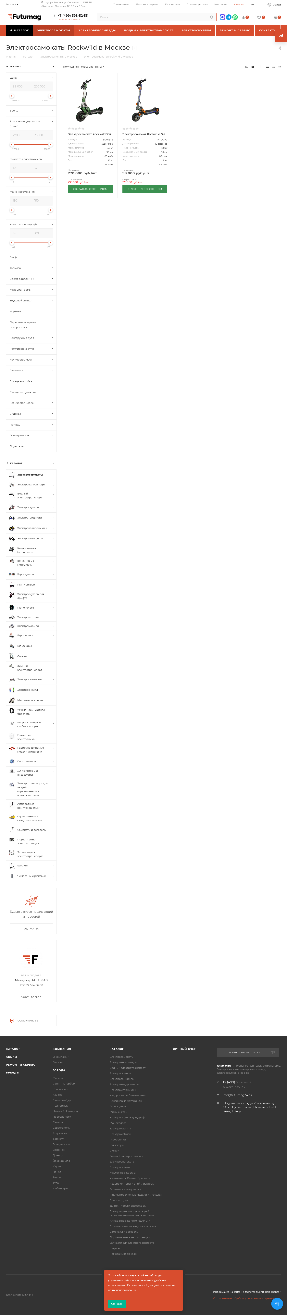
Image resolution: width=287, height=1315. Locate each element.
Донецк (58, 1155)
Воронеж (59, 1149)
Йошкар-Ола (61, 1160)
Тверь (57, 1177)
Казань (57, 1094)
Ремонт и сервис (20, 1064)
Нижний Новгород (65, 1111)
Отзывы (58, 1062)
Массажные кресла (123, 1172)
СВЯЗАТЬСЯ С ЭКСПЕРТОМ (90, 189)
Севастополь (61, 1127)
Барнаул (58, 1138)
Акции (11, 1056)
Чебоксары (60, 1188)
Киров (57, 1166)
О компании (61, 1056)
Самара (58, 1122)
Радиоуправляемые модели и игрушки (136, 1194)
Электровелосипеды (123, 1062)
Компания (62, 1048)
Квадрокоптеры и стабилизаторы (132, 1183)
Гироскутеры (118, 1106)
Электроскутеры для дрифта (128, 1117)
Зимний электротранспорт (127, 1156)
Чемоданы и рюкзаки (124, 1253)
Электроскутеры (120, 1073)
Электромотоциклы (123, 1089)
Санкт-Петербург (64, 1083)
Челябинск (60, 1105)
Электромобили (120, 1134)
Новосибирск (62, 1116)
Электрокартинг (120, 1128)
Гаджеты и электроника (125, 1189)
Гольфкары (117, 1145)
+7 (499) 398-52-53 (72, 16)
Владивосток (61, 1144)
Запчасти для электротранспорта (132, 1242)
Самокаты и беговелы (124, 1231)
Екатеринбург (62, 1100)
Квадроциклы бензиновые (127, 1095)
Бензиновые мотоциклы (126, 1100)
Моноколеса (118, 1122)
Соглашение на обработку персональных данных (243, 1298)
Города (59, 1070)
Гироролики (118, 1139)
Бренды (12, 1072)
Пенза (57, 1171)
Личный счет (184, 1048)
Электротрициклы (122, 1078)
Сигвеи (114, 1150)
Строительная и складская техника (133, 1226)
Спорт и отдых (119, 1200)
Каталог (13, 1048)
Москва (58, 1078)
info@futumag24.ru (237, 1095)
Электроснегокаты (122, 1161)
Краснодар (60, 1089)
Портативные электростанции (130, 1237)
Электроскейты (120, 1167)
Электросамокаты (121, 1056)
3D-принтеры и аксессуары (128, 1205)
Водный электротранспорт (127, 1067)
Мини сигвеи (118, 1111)
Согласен (117, 1303)
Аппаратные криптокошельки (130, 1220)
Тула (56, 1182)
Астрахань (60, 1133)
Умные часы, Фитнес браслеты (130, 1178)
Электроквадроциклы (124, 1084)
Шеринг (115, 1248)
